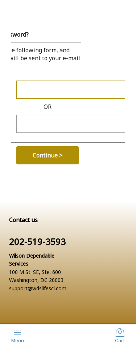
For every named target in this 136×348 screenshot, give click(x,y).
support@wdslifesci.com (37, 288)
